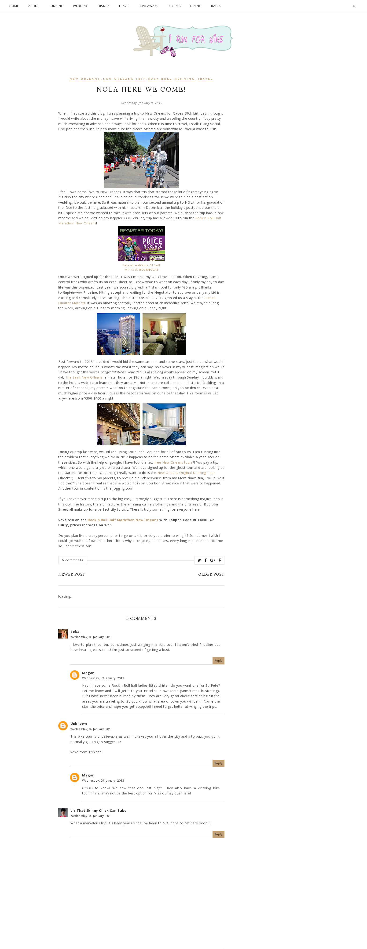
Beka (74, 631)
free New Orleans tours (173, 462)
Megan (88, 673)
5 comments (72, 560)
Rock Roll (160, 79)
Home (14, 6)
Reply (219, 661)
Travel (124, 6)
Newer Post (71, 574)
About (33, 6)
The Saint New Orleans (84, 377)
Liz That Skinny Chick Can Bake (98, 810)
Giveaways (149, 6)
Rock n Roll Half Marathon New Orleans (123, 520)
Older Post (211, 574)
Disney (103, 6)
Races (216, 6)
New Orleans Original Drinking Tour (186, 472)
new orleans (85, 79)
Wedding (80, 6)
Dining (196, 6)
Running (56, 6)
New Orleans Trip (124, 79)
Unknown (78, 723)
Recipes (174, 6)
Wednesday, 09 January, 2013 (91, 637)
